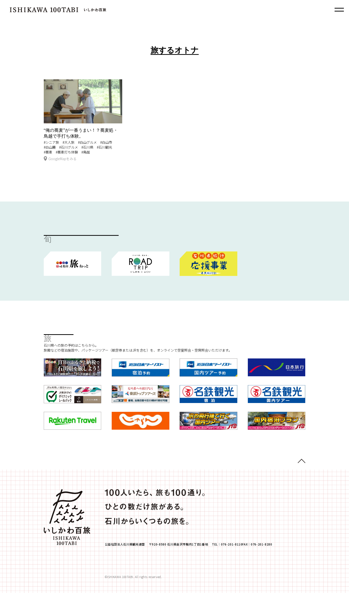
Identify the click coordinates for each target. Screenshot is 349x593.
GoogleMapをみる (60, 159)
